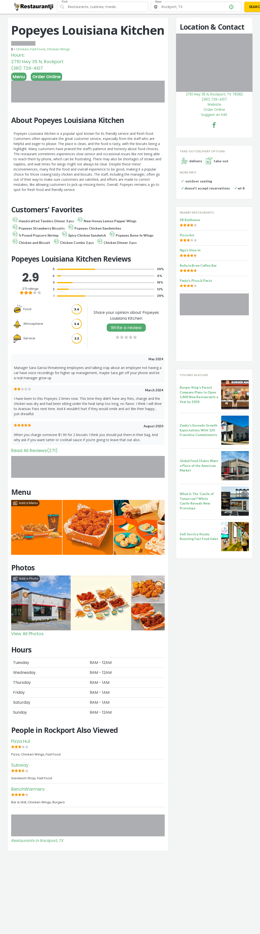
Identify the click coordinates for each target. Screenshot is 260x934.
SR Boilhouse (190, 220)
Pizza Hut (20, 741)
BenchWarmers (28, 789)
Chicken (22, 49)
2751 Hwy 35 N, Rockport (37, 62)
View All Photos (27, 634)
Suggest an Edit (214, 114)
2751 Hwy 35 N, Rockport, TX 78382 (214, 94)
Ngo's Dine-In (190, 250)
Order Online (46, 77)
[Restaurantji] (34, 6)
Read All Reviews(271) (34, 450)
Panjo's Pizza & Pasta (196, 281)
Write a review (126, 328)
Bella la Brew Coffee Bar (198, 265)
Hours (17, 55)
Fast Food (37, 49)
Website (214, 104)
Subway (19, 765)
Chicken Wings (58, 49)
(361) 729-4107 (27, 68)
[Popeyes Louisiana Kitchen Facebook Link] (214, 125)
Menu (19, 77)
